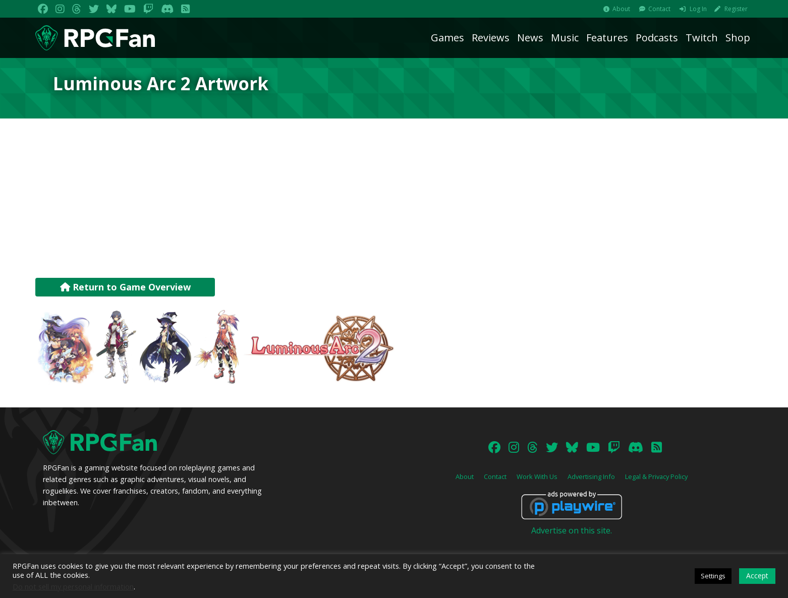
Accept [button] (757, 575)
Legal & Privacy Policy (656, 476)
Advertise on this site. (571, 530)
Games (447, 37)
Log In (698, 9)
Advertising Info (591, 476)
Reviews (491, 37)
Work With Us (537, 476)
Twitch (702, 37)
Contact (659, 9)
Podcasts (657, 37)
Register (736, 9)
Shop (737, 37)
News (530, 37)
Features (607, 37)
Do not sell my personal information (73, 586)
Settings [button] (713, 575)
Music (565, 37)
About (621, 9)
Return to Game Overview (125, 287)
